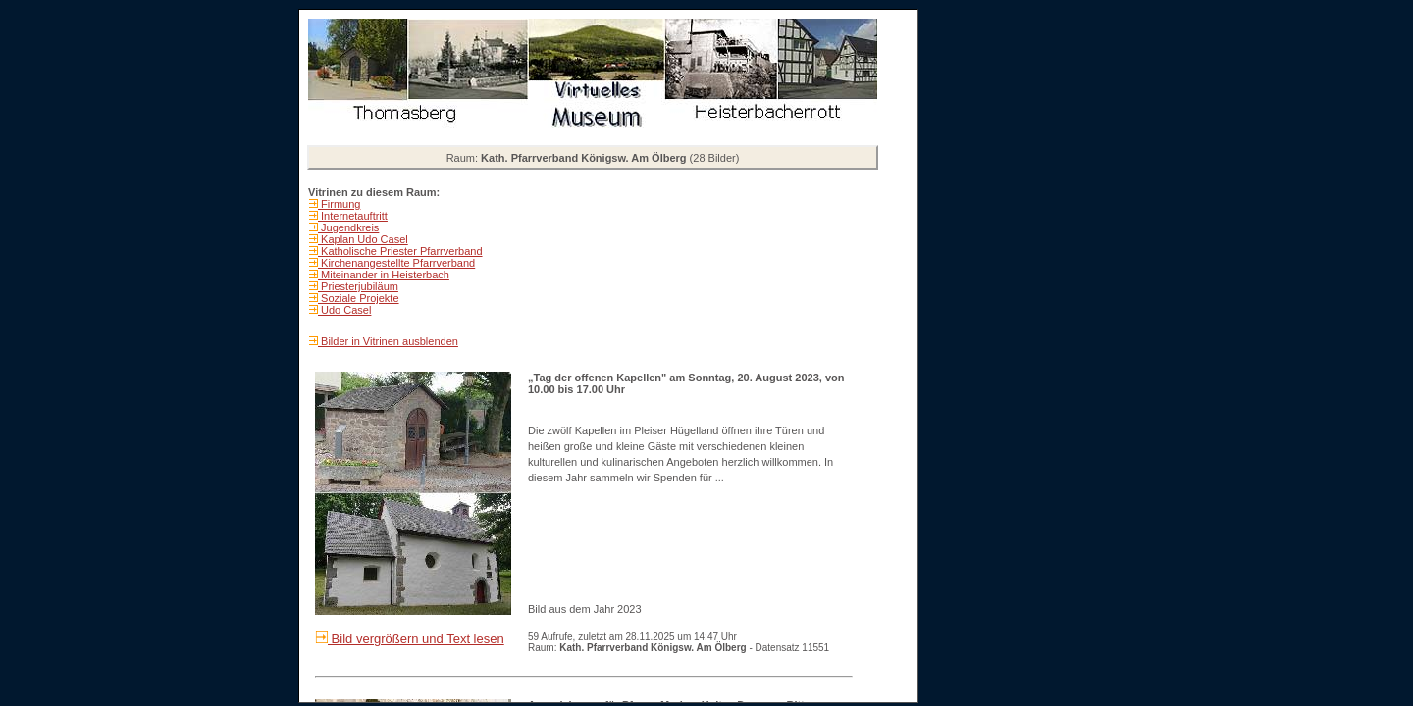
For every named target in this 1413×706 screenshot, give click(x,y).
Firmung (339, 204)
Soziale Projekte (358, 298)
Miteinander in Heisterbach (383, 274)
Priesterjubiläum (358, 286)
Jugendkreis (348, 227)
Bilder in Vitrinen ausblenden (388, 341)
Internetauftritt (353, 216)
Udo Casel (344, 310)
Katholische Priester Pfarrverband (400, 251)
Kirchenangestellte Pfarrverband (396, 263)
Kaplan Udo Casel (363, 239)
